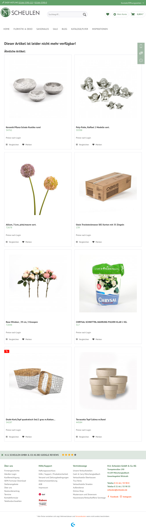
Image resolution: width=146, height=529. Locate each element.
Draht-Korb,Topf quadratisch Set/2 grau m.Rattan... (30, 421)
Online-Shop (78, 491)
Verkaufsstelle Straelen (83, 484)
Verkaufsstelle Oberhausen (84, 477)
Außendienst (78, 487)
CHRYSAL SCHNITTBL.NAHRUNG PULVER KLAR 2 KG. (101, 323)
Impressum (43, 487)
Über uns (8, 487)
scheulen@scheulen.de (117, 490)
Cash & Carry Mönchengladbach (86, 474)
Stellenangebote (11, 484)
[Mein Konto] (120, 14)
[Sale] (55, 29)
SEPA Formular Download (15, 480)
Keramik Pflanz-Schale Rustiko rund (23, 129)
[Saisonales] (42, 29)
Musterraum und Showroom (85, 494)
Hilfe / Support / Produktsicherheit (53, 474)
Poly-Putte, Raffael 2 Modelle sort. (93, 129)
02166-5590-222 (26, 2)
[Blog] (64, 29)
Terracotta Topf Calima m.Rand (91, 421)
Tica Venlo (77, 480)
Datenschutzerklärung (48, 480)
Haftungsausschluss (47, 470)
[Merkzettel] (108, 14)
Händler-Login (10, 474)
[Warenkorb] (137, 14)
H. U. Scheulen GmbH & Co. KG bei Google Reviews (32, 454)
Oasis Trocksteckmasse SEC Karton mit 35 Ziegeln (100, 226)
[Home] (6, 29)
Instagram (125, 496)
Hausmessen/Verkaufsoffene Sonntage (89, 497)
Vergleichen (12, 144)
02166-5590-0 (41, 2)
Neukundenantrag (12, 491)
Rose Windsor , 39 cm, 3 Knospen (22, 323)
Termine (7, 494)
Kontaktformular (11, 497)
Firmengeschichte (11, 470)
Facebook (112, 496)
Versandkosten (81, 516)
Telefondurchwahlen (13, 501)
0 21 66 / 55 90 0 (121, 483)
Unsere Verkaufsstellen (82, 470)
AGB (40, 484)
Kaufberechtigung (11, 477)
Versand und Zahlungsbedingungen (54, 477)
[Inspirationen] (100, 29)
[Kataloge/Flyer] (79, 29)
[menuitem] (67, 14)
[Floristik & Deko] (23, 29)
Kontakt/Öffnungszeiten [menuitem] (131, 3)
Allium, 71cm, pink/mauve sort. (21, 226)
